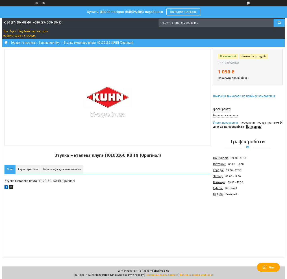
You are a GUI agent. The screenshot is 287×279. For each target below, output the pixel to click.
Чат (268, 267)
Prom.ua (164, 270)
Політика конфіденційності (197, 274)
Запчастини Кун (49, 43)
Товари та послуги (23, 43)
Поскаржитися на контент (162, 274)
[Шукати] (279, 23)
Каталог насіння (183, 12)
